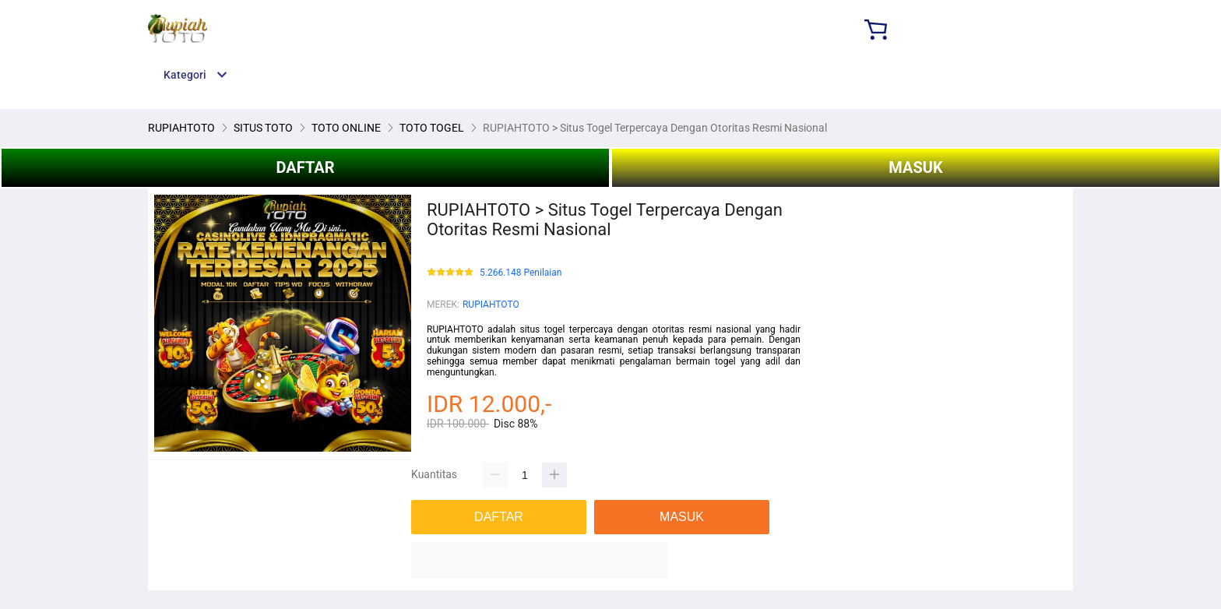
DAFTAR (305, 167)
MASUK (915, 167)
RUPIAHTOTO (491, 304)
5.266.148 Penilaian (520, 273)
